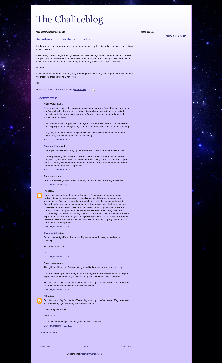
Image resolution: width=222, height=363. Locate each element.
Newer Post (44, 346)
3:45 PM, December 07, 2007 (58, 226)
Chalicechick (50, 233)
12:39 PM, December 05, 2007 (59, 169)
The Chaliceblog (69, 19)
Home (85, 346)
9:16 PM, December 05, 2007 (58, 184)
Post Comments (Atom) (91, 354)
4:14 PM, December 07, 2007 (58, 256)
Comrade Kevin (52, 146)
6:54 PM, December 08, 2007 (58, 326)
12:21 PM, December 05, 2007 (59, 139)
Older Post (126, 346)
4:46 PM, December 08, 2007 (58, 289)
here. (113, 46)
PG (45, 191)
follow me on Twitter (176, 36)
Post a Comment (49, 332)
